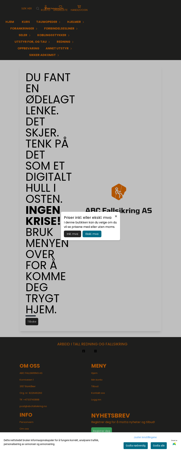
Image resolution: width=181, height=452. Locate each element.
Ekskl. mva (92, 234)
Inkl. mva (72, 234)
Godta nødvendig (136, 445)
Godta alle (159, 445)
